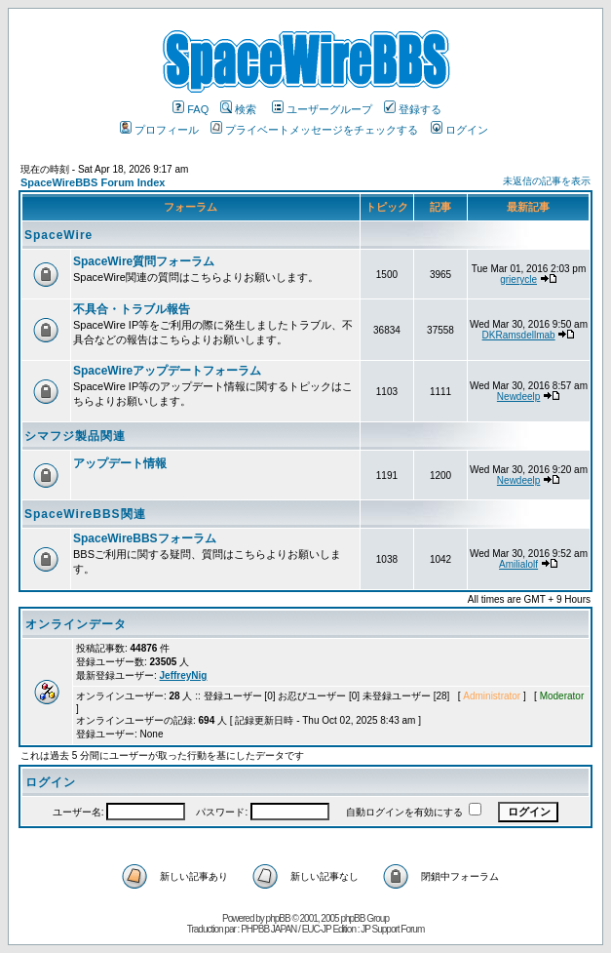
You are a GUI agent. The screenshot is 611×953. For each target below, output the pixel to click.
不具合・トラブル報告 (131, 309)
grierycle (518, 279)
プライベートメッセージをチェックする (314, 130)
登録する (412, 109)
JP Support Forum (392, 929)
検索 (238, 109)
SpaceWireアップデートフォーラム (167, 370)
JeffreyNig (184, 675)
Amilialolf (518, 564)
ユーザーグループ (322, 109)
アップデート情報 (120, 463)
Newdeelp (518, 396)
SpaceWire (58, 235)
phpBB (278, 918)
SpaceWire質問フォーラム (143, 261)
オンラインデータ (76, 624)
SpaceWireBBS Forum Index (92, 182)
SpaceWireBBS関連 (85, 514)
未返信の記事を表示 (547, 181)
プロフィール (159, 130)
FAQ (190, 109)
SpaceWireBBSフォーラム (144, 538)
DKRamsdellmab (518, 335)
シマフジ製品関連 (75, 436)
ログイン (459, 130)
